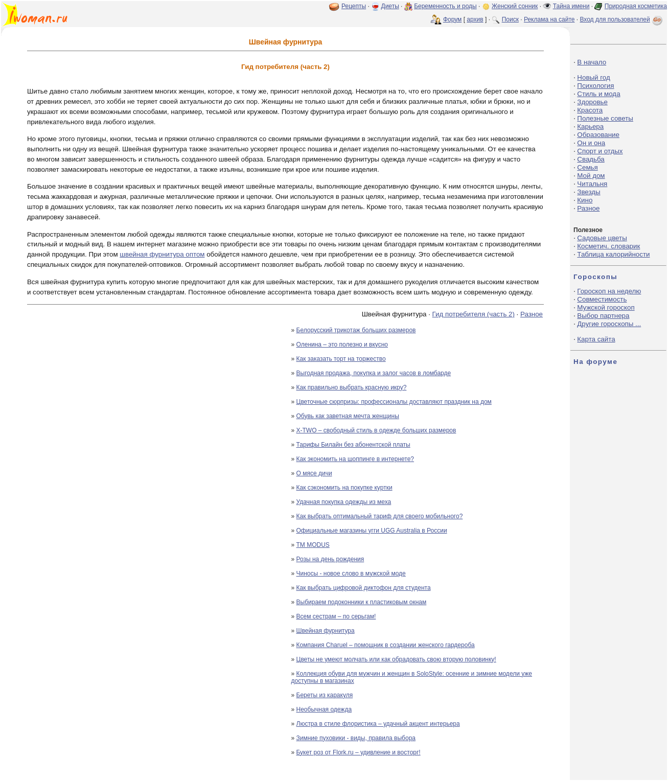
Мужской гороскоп (605, 307)
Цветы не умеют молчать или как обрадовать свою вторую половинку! (396, 659)
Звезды (588, 192)
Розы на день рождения (330, 559)
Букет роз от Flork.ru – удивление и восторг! (358, 752)
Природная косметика (636, 6)
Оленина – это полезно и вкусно (342, 344)
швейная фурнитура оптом (162, 254)
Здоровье (592, 102)
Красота (590, 110)
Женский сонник (515, 6)
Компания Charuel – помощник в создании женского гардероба (385, 645)
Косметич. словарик (608, 246)
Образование (598, 135)
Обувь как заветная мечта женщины (347, 416)
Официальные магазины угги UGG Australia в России (371, 530)
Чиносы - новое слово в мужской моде (351, 573)
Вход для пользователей (622, 19)
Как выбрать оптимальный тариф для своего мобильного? (379, 516)
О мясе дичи (314, 473)
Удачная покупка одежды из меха (343, 502)
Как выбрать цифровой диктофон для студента (363, 587)
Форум (452, 19)
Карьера (590, 126)
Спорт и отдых (600, 151)
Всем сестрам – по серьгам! (336, 616)
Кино (584, 200)
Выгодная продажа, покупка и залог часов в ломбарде (373, 373)
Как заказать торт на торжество (341, 358)
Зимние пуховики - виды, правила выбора (356, 738)
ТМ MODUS (313, 544)
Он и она (591, 143)
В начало (591, 62)
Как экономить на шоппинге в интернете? (355, 459)
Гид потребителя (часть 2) (473, 314)
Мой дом (591, 175)
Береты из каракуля (324, 695)
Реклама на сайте (549, 19)
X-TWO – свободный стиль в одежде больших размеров (376, 430)
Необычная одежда (324, 709)
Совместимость (602, 299)
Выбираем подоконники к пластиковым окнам (361, 602)
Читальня (592, 184)
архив (475, 19)
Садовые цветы (602, 238)
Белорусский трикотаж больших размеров (356, 330)
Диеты (390, 6)
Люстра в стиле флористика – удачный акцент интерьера (378, 723)
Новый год (593, 77)
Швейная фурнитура (325, 630)
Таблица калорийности (613, 254)
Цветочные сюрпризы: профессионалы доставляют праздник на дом (394, 401)
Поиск (510, 19)
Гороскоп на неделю (609, 291)
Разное (531, 314)
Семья (587, 167)
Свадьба (590, 159)
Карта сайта (596, 339)
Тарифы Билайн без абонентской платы (353, 444)
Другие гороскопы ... (609, 324)
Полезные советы (605, 118)
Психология (595, 85)
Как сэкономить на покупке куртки (344, 487)
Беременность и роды (445, 6)
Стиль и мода (598, 94)
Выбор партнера (603, 315)
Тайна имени (571, 6)
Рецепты (353, 6)
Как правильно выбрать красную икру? (351, 387)
